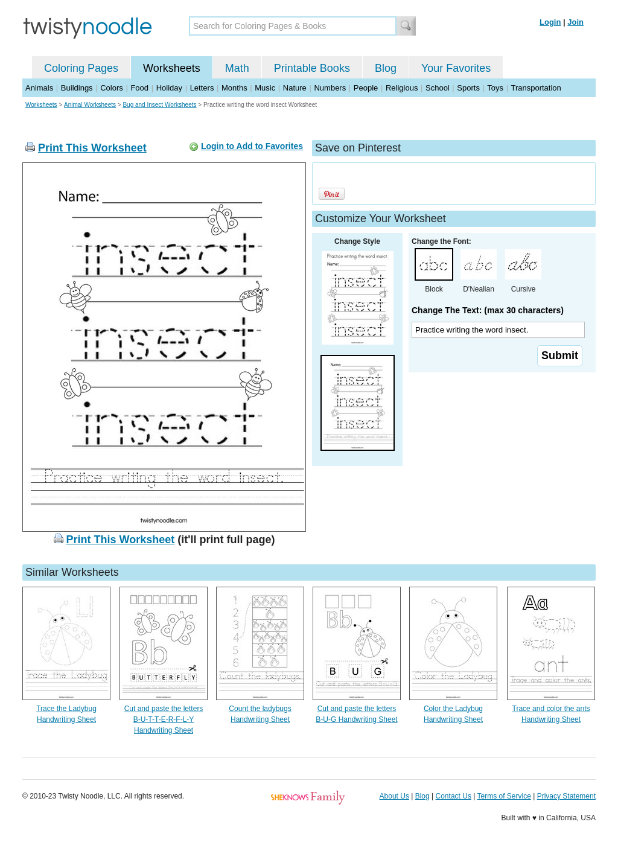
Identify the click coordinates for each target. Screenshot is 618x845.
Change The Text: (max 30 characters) (488, 310)
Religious (402, 87)
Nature (295, 87)
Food (139, 87)
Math (237, 68)
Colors (111, 87)
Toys (495, 87)
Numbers (330, 87)
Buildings (77, 87)
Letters (202, 87)
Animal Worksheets (90, 104)
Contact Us (453, 796)
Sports (468, 87)
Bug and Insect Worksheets (159, 104)
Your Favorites (456, 68)
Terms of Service (503, 796)
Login (550, 22)
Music (265, 87)
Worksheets (171, 68)
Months (234, 87)
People (366, 87)
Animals (39, 87)
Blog (386, 68)
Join (575, 22)
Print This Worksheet (92, 148)
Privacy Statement (566, 796)
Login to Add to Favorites (252, 146)
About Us (394, 796)
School (437, 87)
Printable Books (312, 68)
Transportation (536, 87)
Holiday (169, 87)
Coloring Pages (81, 68)
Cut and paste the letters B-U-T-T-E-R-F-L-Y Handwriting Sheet (163, 719)
